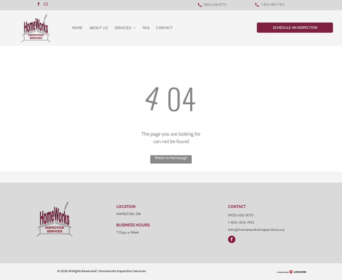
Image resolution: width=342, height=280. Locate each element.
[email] (46, 4)
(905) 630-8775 (215, 5)
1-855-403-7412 (273, 4)
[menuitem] (77, 28)
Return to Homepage (171, 158)
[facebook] (38, 4)
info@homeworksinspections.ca (256, 229)
